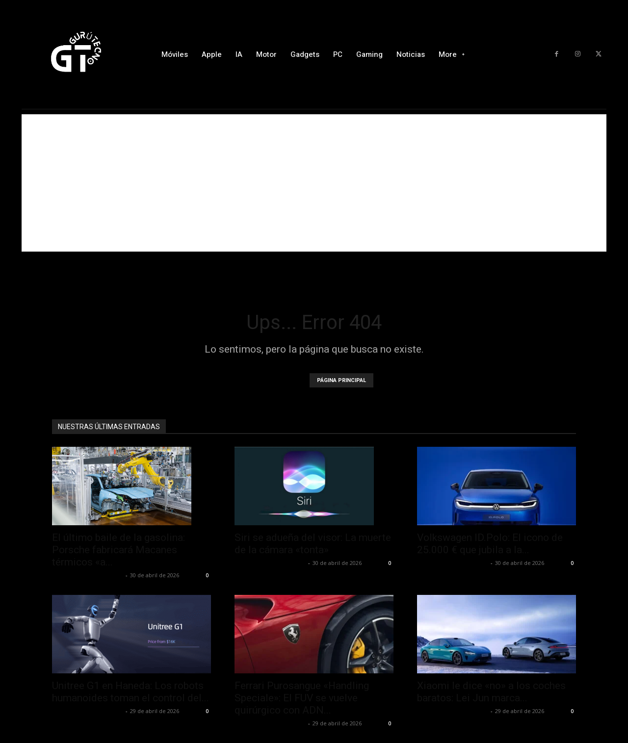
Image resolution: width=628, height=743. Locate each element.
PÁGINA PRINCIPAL (341, 380)
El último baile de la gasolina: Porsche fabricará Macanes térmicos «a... (118, 550)
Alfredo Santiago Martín (87, 575)
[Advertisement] (314, 183)
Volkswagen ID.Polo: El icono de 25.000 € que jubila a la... (490, 544)
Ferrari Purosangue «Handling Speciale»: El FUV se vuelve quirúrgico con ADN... (302, 698)
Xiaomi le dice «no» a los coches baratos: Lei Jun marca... (491, 692)
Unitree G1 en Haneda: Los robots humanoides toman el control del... (130, 692)
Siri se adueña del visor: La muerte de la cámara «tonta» (313, 544)
